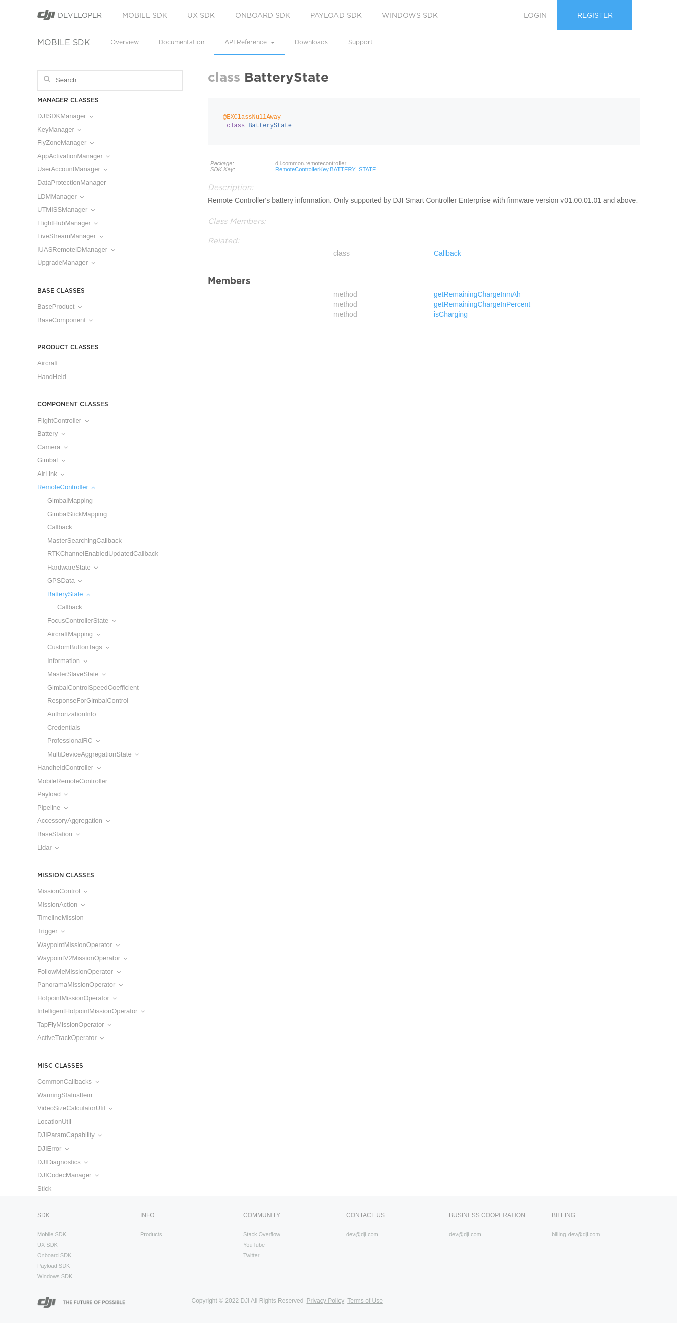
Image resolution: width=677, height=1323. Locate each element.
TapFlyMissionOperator (74, 1024)
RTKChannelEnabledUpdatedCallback (102, 553)
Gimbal (51, 460)
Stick (44, 1188)
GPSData (64, 580)
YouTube (254, 1245)
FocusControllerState (81, 620)
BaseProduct (59, 306)
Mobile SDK (144, 15)
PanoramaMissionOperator (80, 984)
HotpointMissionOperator (77, 998)
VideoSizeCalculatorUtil (74, 1108)
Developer (69, 15)
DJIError (53, 1148)
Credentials (63, 727)
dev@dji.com (362, 1234)
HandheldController (69, 767)
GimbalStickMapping (77, 514)
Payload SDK (336, 15)
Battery (51, 433)
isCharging (451, 314)
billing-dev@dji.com (576, 1234)
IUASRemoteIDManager (76, 249)
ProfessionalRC (73, 740)
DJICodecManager (68, 1175)
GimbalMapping (70, 500)
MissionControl (62, 891)
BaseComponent (65, 320)
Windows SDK (410, 15)
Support (360, 42)
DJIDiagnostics (62, 1162)
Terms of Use (365, 1300)
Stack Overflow (261, 1234)
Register (595, 15)
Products (151, 1234)
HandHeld (51, 377)
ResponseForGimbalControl (87, 700)
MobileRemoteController (72, 781)
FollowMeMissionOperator (79, 971)
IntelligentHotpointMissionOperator (91, 1011)
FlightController (63, 420)
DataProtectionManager (71, 182)
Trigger (51, 931)
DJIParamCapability (69, 1135)
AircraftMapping (73, 634)
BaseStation (58, 834)
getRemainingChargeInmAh (477, 294)
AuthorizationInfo (71, 714)
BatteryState (68, 594)
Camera (52, 447)
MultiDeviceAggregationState (93, 754)
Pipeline (52, 807)
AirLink (50, 474)
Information (67, 661)
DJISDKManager (65, 116)
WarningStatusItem (64, 1095)
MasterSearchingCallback (84, 540)
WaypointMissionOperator (78, 945)
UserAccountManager (72, 169)
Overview (124, 42)
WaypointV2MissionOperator (82, 958)
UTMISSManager (66, 209)
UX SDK (201, 15)
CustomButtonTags (78, 647)
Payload (52, 794)
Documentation (181, 42)
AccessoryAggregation (73, 820)
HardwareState (72, 567)
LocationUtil (54, 1121)
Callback (59, 527)
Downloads (311, 42)
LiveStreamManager (70, 236)
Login (535, 15)
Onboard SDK (262, 15)
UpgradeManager (66, 262)
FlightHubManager (67, 223)
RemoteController (66, 487)
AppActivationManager (73, 156)
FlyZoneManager (65, 142)
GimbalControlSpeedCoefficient (93, 687)
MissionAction (61, 904)
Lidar (48, 848)
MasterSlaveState (76, 674)
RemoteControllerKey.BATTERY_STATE (325, 169)
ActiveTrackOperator (70, 1038)
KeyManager (59, 129)
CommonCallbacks (68, 1081)
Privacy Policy (325, 1300)
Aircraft (47, 363)
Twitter (251, 1255)
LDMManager (60, 196)
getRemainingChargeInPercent (482, 304)
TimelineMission (60, 917)
